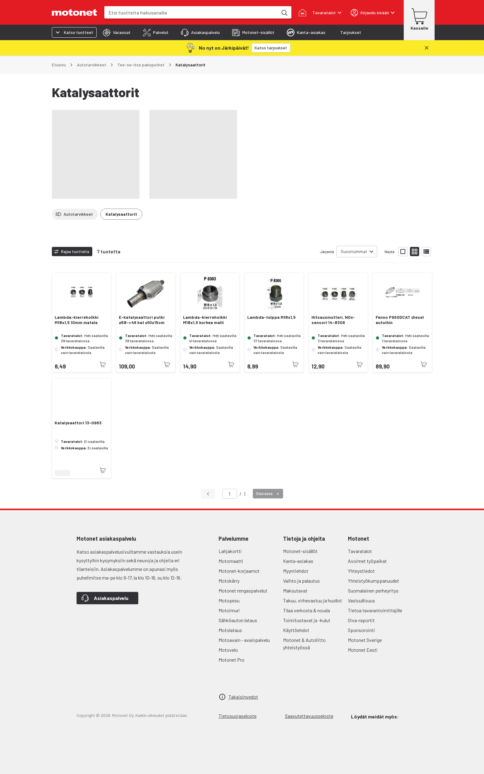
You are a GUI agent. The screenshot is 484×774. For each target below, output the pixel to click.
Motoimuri (229, 610)
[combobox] (191, 12)
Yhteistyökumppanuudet (373, 581)
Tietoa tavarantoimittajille (375, 610)
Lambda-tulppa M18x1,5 (271, 317)
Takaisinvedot (243, 697)
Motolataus (230, 630)
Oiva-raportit (361, 620)
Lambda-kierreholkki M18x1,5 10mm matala (76, 320)
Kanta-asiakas (298, 561)
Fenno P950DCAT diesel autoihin (400, 320)
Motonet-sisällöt (300, 551)
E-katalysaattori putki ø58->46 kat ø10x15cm (142, 320)
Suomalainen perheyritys (373, 590)
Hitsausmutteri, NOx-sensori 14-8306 (333, 320)
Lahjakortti (230, 551)
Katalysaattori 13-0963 (78, 422)
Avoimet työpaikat (367, 561)
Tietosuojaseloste (238, 716)
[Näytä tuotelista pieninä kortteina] (414, 251)
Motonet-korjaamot (239, 571)
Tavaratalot (360, 551)
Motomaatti (231, 561)
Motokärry (229, 581)
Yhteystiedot (361, 571)
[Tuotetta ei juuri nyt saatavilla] (102, 364)
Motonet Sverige (365, 640)
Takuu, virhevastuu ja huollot (312, 600)
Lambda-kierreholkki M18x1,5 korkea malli (205, 320)
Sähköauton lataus (238, 620)
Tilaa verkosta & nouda (306, 610)
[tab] (117, 32)
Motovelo (228, 650)
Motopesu (229, 600)
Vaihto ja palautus (301, 581)
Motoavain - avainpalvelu (244, 640)
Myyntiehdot (295, 571)
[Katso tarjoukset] (270, 47)
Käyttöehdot (296, 630)
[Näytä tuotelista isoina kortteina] (402, 251)
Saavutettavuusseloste (309, 716)
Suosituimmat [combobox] (354, 251)
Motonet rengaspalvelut (243, 590)
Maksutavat (295, 590)
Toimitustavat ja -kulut (306, 620)
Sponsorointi (361, 630)
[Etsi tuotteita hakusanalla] (284, 12)
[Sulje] (426, 47)
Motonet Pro (231, 660)
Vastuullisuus (361, 600)
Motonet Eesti (363, 650)
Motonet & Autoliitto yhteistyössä (304, 643)
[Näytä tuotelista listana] (426, 251)
